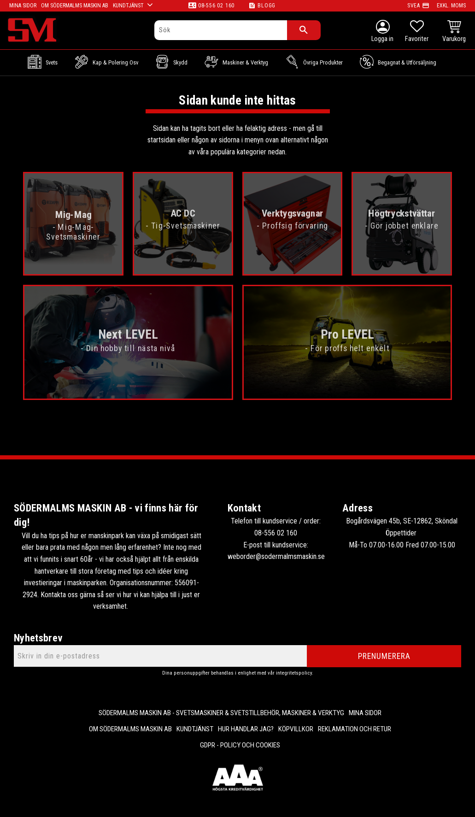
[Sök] (304, 30)
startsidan (161, 139)
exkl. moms (451, 5)
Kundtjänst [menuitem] (194, 729)
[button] (416, 32)
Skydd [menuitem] (180, 62)
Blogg (267, 5)
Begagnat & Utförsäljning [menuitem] (407, 62)
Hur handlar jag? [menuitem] (246, 729)
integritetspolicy (294, 673)
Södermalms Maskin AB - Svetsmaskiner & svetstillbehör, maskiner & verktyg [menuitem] (221, 713)
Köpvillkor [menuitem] (295, 729)
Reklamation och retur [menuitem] (354, 729)
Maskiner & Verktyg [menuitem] (245, 62)
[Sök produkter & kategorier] (220, 30)
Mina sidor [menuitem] (365, 713)
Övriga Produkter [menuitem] (323, 62)
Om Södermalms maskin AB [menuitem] (130, 729)
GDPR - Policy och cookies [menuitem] (240, 745)
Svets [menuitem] (52, 62)
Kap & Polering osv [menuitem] (115, 62)
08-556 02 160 (216, 5)
